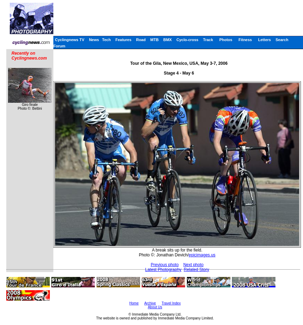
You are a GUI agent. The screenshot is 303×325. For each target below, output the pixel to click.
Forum (59, 46)
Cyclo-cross (187, 40)
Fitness (245, 40)
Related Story (196, 269)
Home (134, 303)
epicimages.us (202, 255)
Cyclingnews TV (69, 40)
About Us (155, 307)
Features (123, 40)
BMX (167, 40)
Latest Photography (163, 269)
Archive (150, 303)
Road (141, 40)
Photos (225, 40)
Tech (106, 40)
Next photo (193, 264)
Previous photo (165, 264)
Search (281, 40)
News (94, 40)
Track (208, 40)
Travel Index (171, 303)
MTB (154, 40)
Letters (264, 40)
